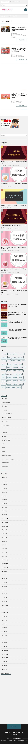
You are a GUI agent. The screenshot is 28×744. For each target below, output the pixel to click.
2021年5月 (4, 541)
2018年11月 (5, 654)
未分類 (3, 451)
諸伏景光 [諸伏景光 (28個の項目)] (3, 380)
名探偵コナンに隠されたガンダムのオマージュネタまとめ (13, 205)
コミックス (15, 35)
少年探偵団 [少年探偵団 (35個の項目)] (15, 367)
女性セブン (15, 102)
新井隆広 (13, 37)
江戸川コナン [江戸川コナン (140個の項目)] (9, 374)
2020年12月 (5, 560)
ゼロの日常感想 (5, 425)
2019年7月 (4, 624)
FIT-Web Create (12, 740)
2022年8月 (4, 492)
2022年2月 (4, 511)
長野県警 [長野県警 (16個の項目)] (21, 384)
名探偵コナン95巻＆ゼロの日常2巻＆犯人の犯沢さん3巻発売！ (19, 29)
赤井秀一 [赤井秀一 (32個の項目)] (3, 384)
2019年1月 (4, 646)
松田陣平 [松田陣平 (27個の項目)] (9, 370)
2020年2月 (4, 597)
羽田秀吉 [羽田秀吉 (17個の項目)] (3, 377)
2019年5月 (4, 631)
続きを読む (21, 39)
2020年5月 (4, 586)
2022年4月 (4, 503)
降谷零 (22, 56)
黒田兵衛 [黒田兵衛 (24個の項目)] (19, 387)
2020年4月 (4, 590)
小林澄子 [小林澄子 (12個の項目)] (9, 367)
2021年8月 (4, 529)
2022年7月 (4, 496)
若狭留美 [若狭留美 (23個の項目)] (15, 377)
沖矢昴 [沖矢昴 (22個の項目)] (15, 374)
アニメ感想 (4, 398)
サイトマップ (8, 732)
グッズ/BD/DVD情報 (6, 417)
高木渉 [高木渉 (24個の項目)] (13, 387)
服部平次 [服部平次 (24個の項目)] (3, 370)
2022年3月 (4, 507)
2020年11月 (5, 563)
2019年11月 (5, 609)
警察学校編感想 (5, 462)
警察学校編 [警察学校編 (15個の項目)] (22, 380)
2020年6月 (4, 582)
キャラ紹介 (4, 406)
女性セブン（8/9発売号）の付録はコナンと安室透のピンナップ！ (19, 95)
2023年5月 (4, 477)
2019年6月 (4, 627)
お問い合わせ (14, 734)
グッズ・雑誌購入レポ (17, 34)
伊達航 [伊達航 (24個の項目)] (23, 360)
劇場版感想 (4, 436)
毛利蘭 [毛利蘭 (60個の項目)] (3, 374)
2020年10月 (5, 567)
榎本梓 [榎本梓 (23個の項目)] (14, 370)
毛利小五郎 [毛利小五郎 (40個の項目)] (20, 370)
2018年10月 (5, 657)
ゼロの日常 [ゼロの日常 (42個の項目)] (4, 357)
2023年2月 (4, 484)
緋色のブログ (18, 738)
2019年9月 (4, 616)
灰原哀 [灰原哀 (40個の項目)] (20, 374)
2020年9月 (4, 571)
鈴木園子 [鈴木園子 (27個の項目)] (15, 384)
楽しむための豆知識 (6, 455)
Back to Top (14, 727)
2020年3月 (4, 593)
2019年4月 (4, 635)
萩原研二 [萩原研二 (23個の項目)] (21, 377)
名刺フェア (15, 56)
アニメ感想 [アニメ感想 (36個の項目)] (4, 354)
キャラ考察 (4, 410)
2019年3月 (4, 639)
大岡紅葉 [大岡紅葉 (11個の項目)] (15, 364)
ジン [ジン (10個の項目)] (17, 354)
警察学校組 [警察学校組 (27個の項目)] (15, 380)
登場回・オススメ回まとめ (13, 165)
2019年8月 (4, 620)
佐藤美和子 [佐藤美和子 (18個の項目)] (4, 364)
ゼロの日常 (20, 35)
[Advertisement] (14, 78)
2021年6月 (4, 537)
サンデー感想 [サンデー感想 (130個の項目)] (11, 354)
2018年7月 (4, 669)
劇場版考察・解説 (6, 440)
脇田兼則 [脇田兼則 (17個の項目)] (9, 377)
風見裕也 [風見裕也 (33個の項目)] (8, 387)
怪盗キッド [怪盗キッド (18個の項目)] (22, 367)
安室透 (24, 35)
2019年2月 (4, 642)
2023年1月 (4, 488)
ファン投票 (4, 432)
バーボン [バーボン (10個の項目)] (14, 357)
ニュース (4, 428)
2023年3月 (4, 481)
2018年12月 (5, 650)
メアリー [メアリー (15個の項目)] (3, 360)
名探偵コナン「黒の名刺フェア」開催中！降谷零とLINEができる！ (18, 49)
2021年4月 (4, 545)
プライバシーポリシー (18, 732)
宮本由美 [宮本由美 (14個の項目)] (3, 367)
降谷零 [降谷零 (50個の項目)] (3, 387)
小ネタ (9, 207)
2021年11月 (5, 522)
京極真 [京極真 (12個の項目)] (18, 360)
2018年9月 (4, 661)
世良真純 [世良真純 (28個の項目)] (13, 360)
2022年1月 (4, 514)
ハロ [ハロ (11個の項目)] (9, 357)
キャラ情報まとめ (6, 402)
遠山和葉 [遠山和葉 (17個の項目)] (9, 384)
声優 (3, 444)
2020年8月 (4, 575)
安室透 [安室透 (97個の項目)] (20, 364)
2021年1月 (4, 556)
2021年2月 (4, 552)
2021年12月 (5, 518)
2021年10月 (5, 526)
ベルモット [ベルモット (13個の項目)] (20, 357)
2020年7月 (4, 578)
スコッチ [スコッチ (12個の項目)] (22, 354)
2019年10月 (5, 612)
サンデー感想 (5, 421)
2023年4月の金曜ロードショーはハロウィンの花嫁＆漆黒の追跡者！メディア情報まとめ (17, 314)
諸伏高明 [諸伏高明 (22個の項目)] (9, 380)
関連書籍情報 (5, 466)
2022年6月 (4, 499)
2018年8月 (4, 665)
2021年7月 (4, 533)
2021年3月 (4, 548)
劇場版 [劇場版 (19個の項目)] (9, 364)
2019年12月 (5, 605)
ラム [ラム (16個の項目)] (8, 360)
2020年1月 (4, 601)
